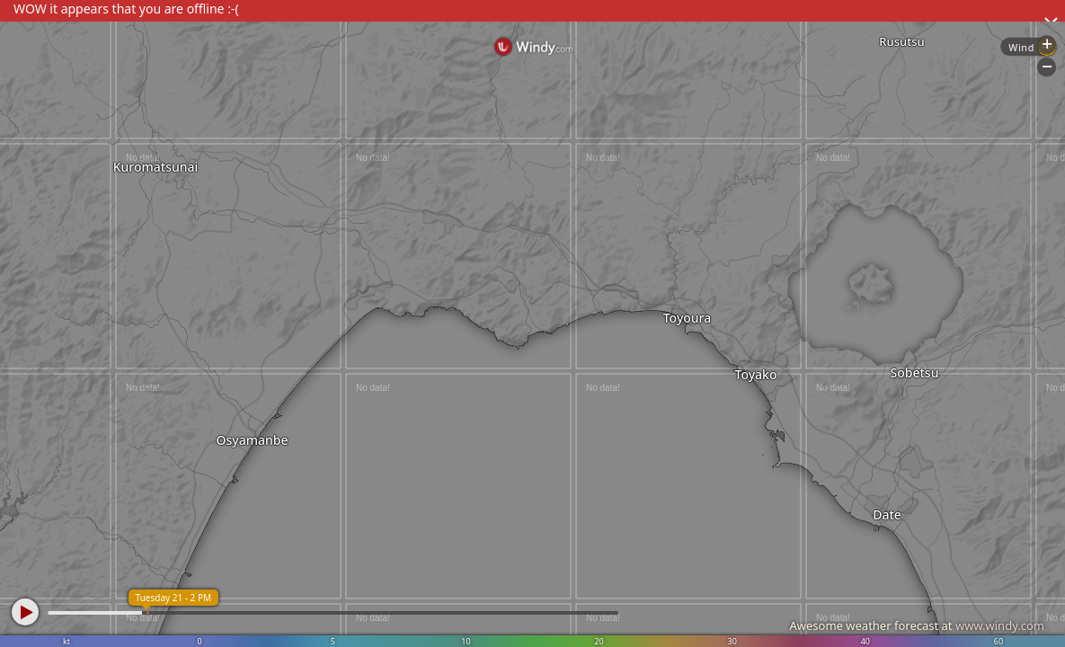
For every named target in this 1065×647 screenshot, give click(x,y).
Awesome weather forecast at (916, 625)
